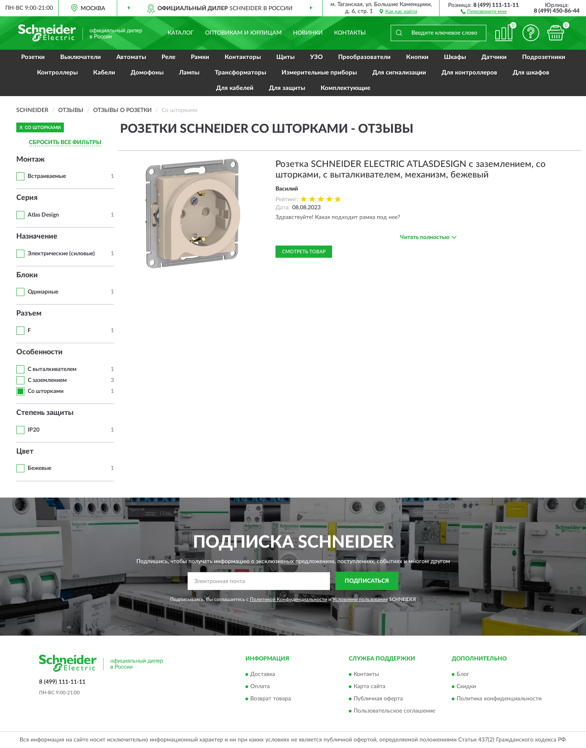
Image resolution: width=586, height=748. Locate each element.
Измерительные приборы (319, 73)
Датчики (494, 57)
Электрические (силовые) (61, 254)
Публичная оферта (378, 699)
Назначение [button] (36, 236)
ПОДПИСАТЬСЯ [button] (367, 581)
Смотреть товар (304, 251)
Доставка (262, 675)
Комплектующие (345, 88)
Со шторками (45, 391)
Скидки (466, 687)
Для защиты (287, 88)
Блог (463, 675)
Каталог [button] (181, 33)
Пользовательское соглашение (394, 711)
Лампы (189, 73)
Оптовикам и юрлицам (243, 33)
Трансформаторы (240, 73)
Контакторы (243, 57)
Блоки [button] (27, 275)
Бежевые (39, 468)
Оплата (260, 687)
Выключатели (80, 57)
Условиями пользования (360, 599)
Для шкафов (531, 73)
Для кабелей (235, 88)
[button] (484, 11)
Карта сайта (369, 687)
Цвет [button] (24, 451)
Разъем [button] (29, 313)
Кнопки (417, 57)
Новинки (308, 33)
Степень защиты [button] (45, 413)
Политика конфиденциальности (499, 699)
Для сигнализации (399, 73)
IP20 (33, 430)
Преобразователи (364, 57)
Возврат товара (270, 699)
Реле (168, 57)
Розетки (33, 57)
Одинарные (43, 292)
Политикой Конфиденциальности (288, 599)
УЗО (316, 57)
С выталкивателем (52, 369)
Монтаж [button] (30, 159)
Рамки (200, 57)
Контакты (350, 33)
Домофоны (147, 73)
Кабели (104, 73)
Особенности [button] (39, 352)
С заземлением (47, 380)
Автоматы (131, 57)
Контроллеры (57, 73)
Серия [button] (26, 198)
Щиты (285, 57)
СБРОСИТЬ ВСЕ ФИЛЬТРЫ (65, 142)
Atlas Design (43, 215)
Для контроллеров (469, 73)
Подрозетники (543, 57)
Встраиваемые (47, 176)
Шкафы (455, 57)
